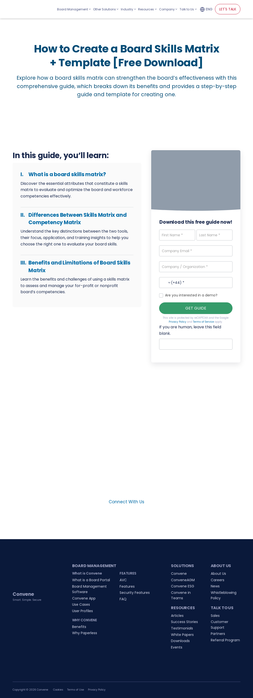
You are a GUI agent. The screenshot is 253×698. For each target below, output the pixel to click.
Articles (177, 615)
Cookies (58, 690)
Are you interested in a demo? (188, 295)
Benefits (79, 626)
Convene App (84, 598)
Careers (217, 580)
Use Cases (81, 604)
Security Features (135, 592)
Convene (179, 573)
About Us (218, 573)
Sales (215, 615)
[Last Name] (214, 235)
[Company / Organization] (195, 266)
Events (176, 647)
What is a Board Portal (91, 580)
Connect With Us (126, 502)
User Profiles (82, 610)
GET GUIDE (195, 308)
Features (127, 586)
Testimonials (182, 628)
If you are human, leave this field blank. (190, 330)
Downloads (180, 640)
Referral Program (225, 640)
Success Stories (184, 621)
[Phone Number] (195, 282)
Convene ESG (182, 586)
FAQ (123, 599)
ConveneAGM (183, 580)
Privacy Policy (177, 322)
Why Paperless (84, 632)
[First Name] (177, 235)
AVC (123, 580)
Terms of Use (75, 690)
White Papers (182, 634)
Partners (218, 633)
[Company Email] (195, 250)
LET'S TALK (227, 9)
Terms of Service (203, 322)
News (215, 586)
